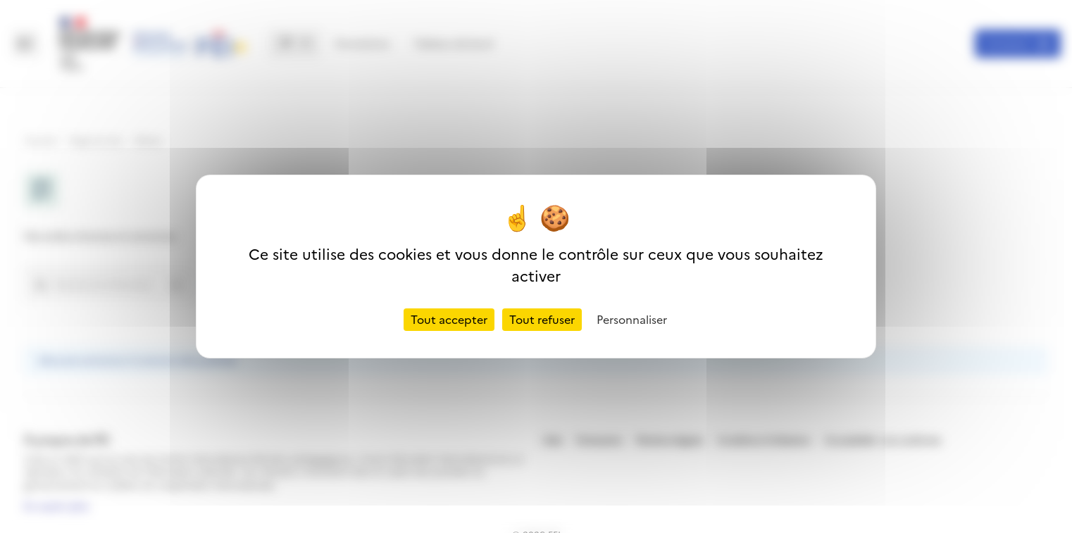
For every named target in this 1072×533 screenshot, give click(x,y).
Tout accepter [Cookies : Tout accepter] (449, 319)
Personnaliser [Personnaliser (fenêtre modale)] (632, 319)
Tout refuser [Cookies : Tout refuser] (542, 319)
